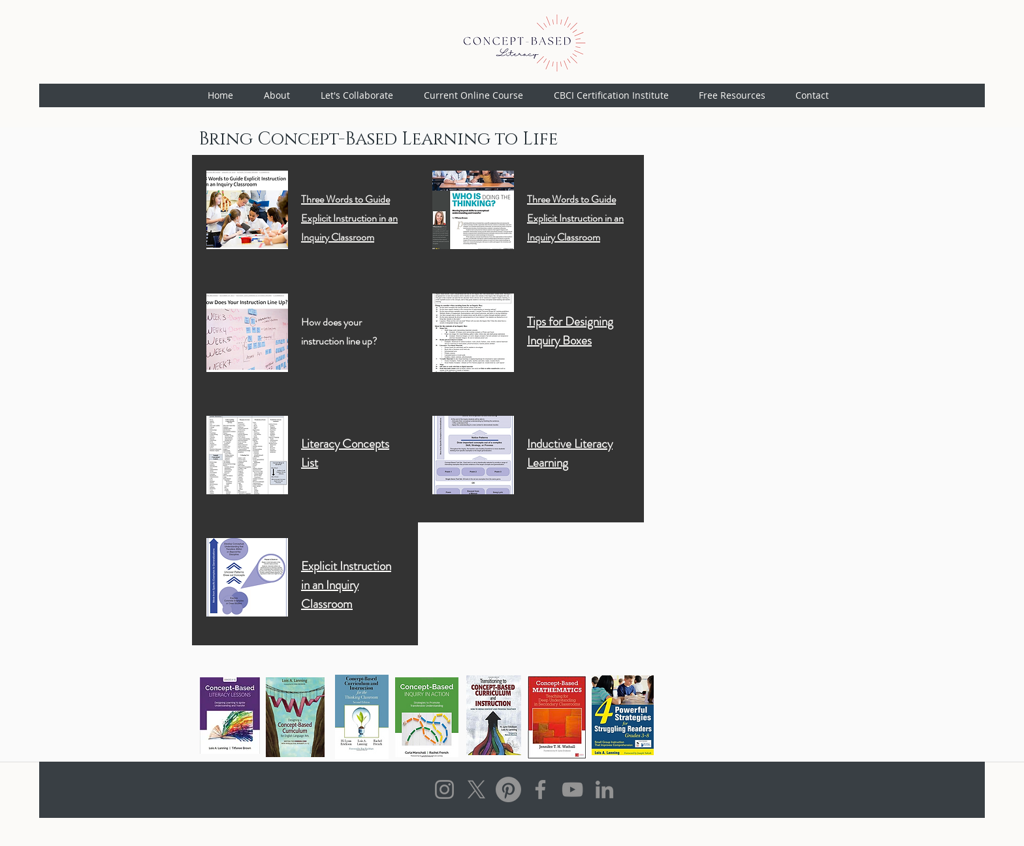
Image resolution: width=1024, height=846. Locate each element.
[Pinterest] (508, 789)
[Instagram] (444, 789)
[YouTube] (572, 789)
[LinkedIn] (604, 789)
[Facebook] (540, 789)
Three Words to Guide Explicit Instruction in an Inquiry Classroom (349, 218)
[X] (476, 789)
